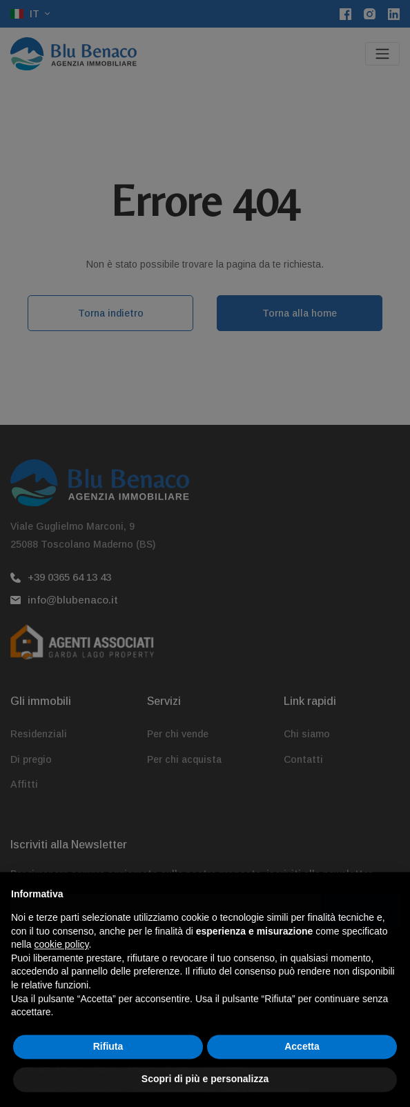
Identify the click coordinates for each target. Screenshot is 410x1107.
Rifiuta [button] (108, 1074)
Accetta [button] (302, 1074)
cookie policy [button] (61, 973)
